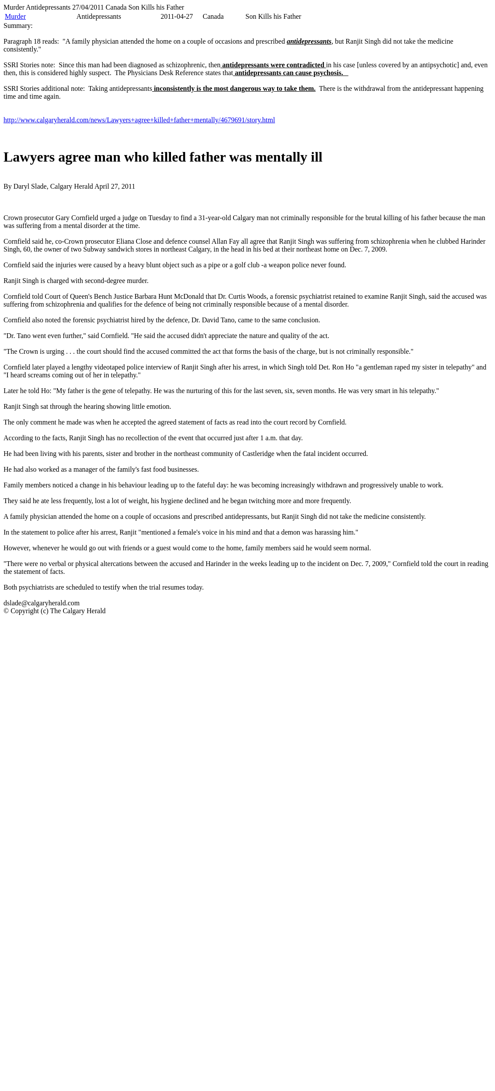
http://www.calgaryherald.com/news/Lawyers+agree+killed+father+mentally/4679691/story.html (139, 120)
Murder (15, 16)
